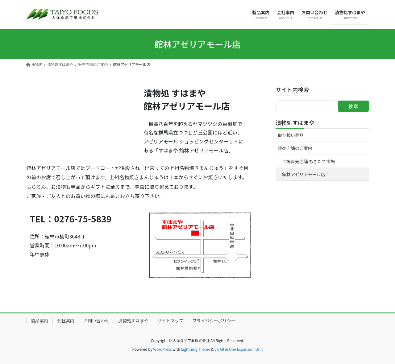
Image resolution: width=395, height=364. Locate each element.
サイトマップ (170, 320)
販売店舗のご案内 (295, 148)
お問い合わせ (96, 320)
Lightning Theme (195, 349)
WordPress (162, 349)
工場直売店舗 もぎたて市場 (308, 161)
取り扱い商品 (291, 135)
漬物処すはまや (295, 122)
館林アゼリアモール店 (303, 174)
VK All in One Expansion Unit (238, 349)
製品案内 (39, 320)
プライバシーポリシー (213, 320)
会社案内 (65, 320)
